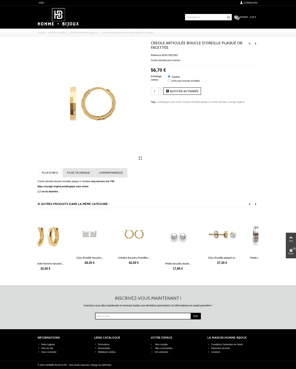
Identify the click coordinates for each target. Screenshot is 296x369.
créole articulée (219, 102)
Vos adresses (159, 352)
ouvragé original (236, 102)
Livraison (213, 352)
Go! (195, 316)
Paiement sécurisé (218, 348)
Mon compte (161, 344)
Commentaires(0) (111, 172)
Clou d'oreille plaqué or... (236, 257)
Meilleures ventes (105, 352)
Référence (156, 55)
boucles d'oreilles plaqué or (196, 102)
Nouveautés (102, 348)
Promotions (101, 344)
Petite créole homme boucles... (60, 263)
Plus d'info (50, 172)
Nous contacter (47, 352)
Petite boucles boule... (192, 263)
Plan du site (45, 348)
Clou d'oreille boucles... (103, 257)
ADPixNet (106, 365)
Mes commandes (164, 348)
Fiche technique (78, 172)
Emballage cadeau (156, 78)
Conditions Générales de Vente (225, 344)
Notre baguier (46, 344)
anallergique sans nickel (169, 102)
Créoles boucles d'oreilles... (148, 257)
